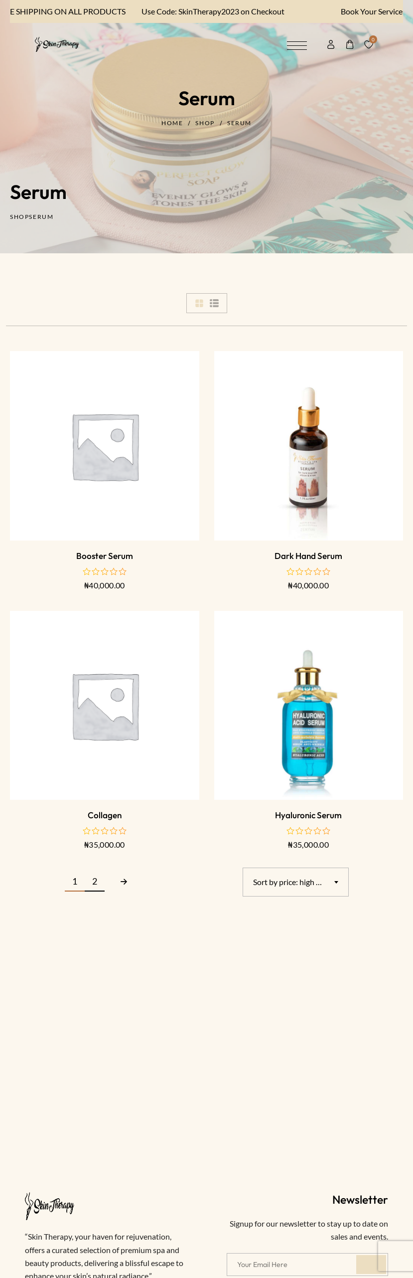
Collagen (105, 815)
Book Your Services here (367, 11)
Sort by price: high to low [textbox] (295, 882)
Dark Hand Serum (308, 555)
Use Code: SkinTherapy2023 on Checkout (198, 11)
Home (172, 123)
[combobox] (296, 882)
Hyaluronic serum (308, 815)
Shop (204, 123)
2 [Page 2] (94, 881)
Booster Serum (104, 555)
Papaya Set (69, 1239)
